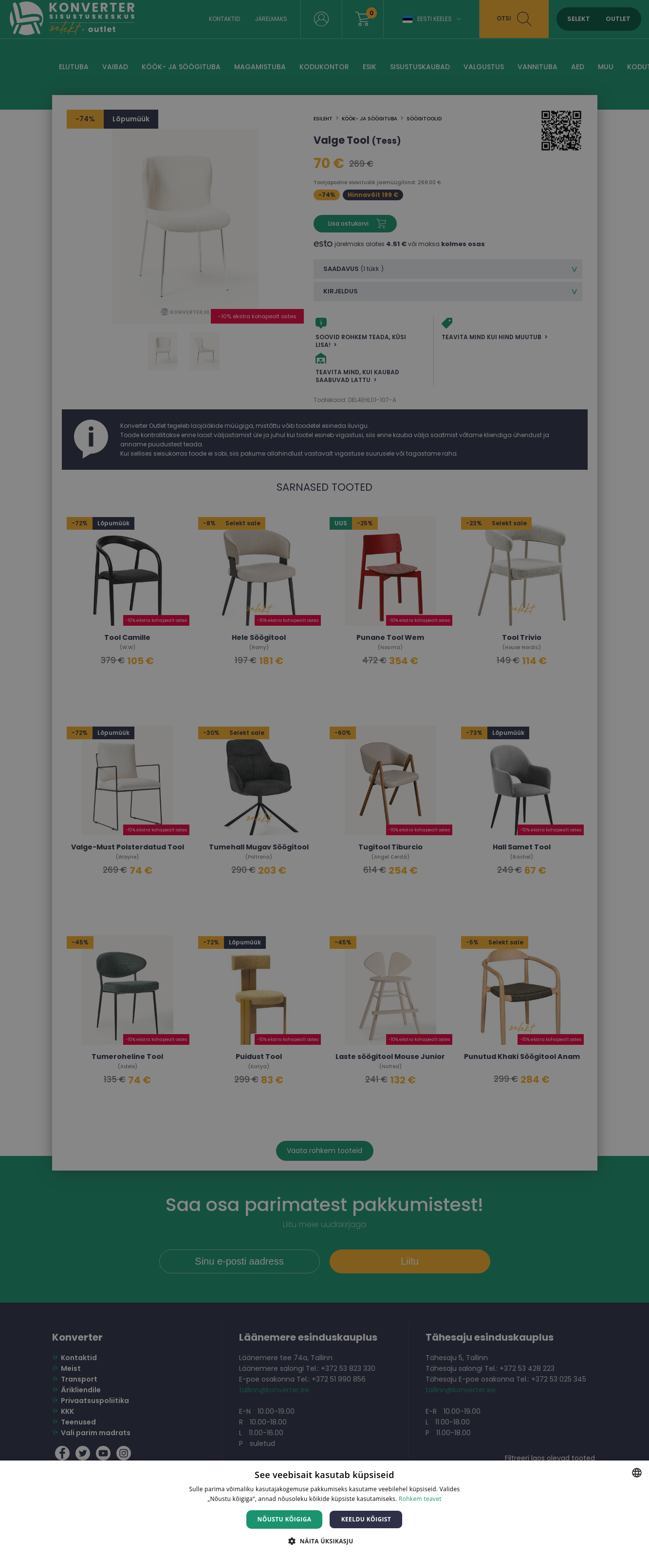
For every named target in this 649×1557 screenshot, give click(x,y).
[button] (324, 1540)
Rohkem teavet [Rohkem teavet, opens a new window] (420, 1499)
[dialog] (324, 778)
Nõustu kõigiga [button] (285, 1519)
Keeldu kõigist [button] (366, 1519)
